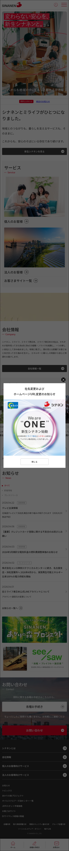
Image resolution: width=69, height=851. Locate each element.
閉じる (35, 461)
